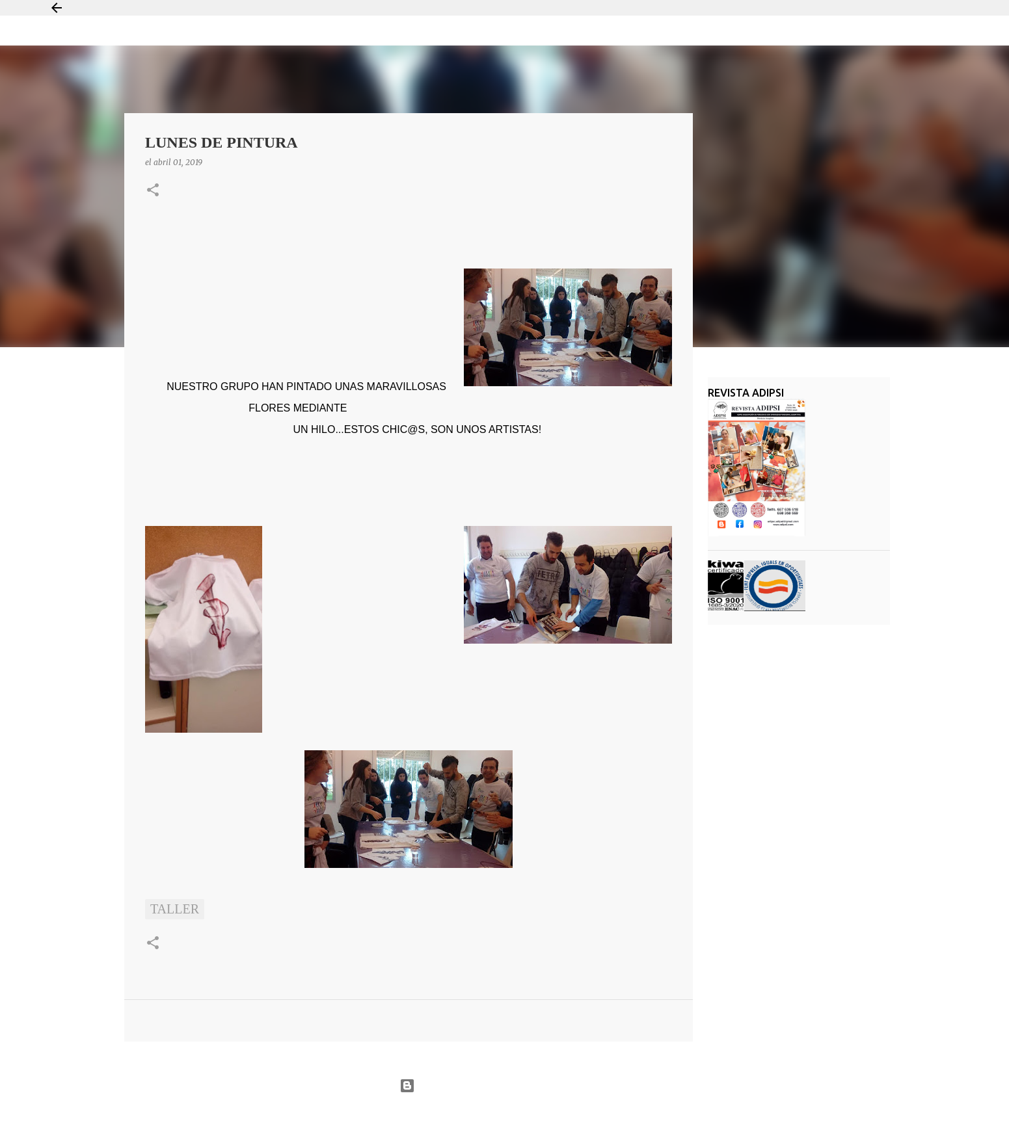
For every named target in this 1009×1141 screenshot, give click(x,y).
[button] (153, 191)
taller (174, 909)
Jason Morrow (551, 1117)
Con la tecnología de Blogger (504, 1085)
